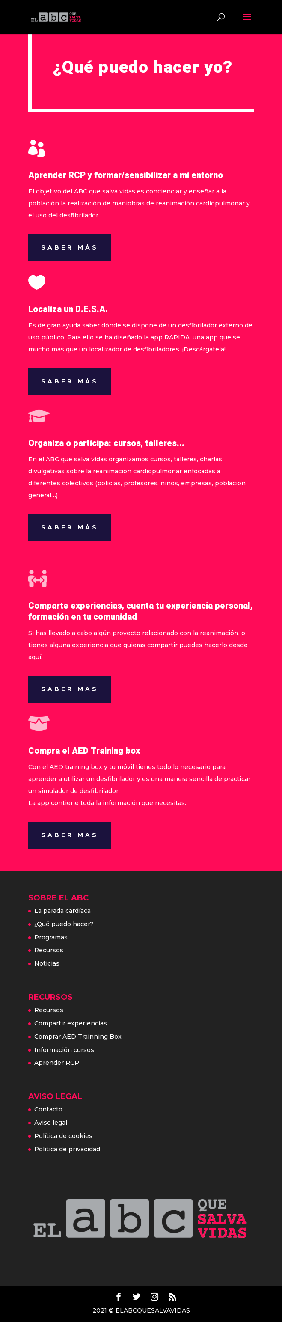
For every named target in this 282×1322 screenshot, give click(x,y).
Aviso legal (50, 1122)
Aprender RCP (56, 1063)
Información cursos (64, 1050)
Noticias (46, 963)
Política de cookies (63, 1136)
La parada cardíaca (62, 911)
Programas (51, 937)
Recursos (48, 950)
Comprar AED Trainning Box (78, 1036)
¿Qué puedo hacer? (64, 924)
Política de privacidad (67, 1149)
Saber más (69, 247)
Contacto (48, 1109)
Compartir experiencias (70, 1023)
